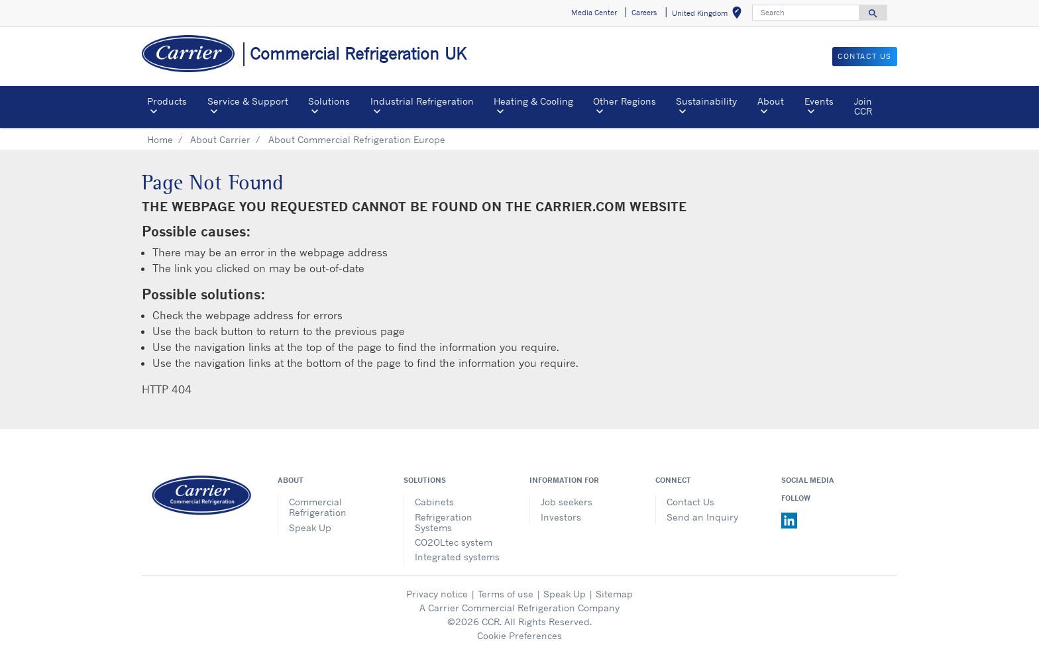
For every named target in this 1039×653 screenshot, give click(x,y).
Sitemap (614, 593)
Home (160, 139)
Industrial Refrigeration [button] (422, 101)
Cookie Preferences (519, 635)
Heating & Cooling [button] (533, 101)
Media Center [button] (594, 12)
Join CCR (863, 105)
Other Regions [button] (624, 101)
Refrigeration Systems (443, 522)
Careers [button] (644, 12)
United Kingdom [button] (709, 15)
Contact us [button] (865, 56)
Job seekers (566, 501)
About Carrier (220, 139)
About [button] (770, 101)
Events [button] (819, 101)
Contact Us (690, 501)
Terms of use (505, 593)
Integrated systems (457, 556)
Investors (561, 517)
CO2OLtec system (453, 542)
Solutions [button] (329, 101)
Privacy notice (437, 593)
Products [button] (167, 101)
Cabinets (434, 501)
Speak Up (310, 527)
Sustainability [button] (706, 101)
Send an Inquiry (702, 517)
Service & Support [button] (247, 101)
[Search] (805, 13)
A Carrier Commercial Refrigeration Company (519, 607)
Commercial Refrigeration (318, 507)
